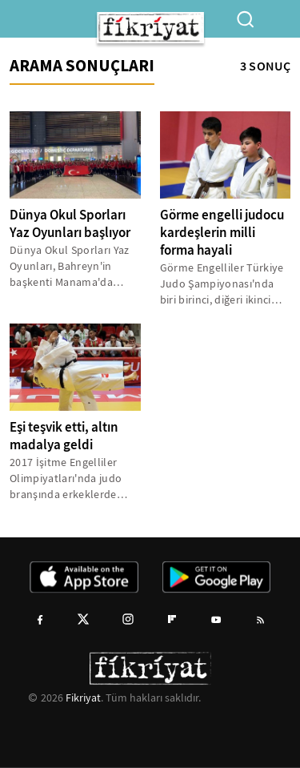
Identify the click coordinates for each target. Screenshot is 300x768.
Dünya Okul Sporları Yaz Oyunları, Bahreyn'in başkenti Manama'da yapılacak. (70, 266)
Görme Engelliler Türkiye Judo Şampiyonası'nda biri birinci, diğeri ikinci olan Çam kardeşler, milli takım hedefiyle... (222, 284)
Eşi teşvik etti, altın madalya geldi (64, 436)
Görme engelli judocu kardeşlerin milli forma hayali (222, 232)
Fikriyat (83, 697)
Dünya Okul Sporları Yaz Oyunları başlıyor (70, 224)
